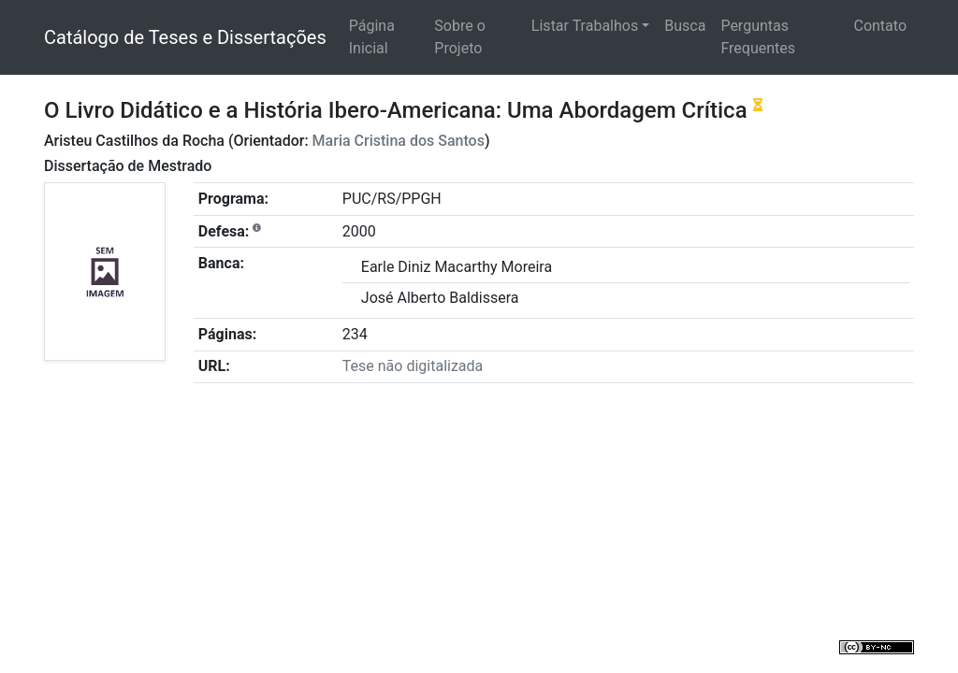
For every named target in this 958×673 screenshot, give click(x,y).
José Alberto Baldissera (440, 298)
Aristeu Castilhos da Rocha (134, 141)
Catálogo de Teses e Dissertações (185, 37)
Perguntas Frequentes (757, 37)
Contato (880, 26)
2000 (359, 231)
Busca (684, 26)
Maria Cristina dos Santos (398, 141)
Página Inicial (372, 37)
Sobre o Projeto (459, 37)
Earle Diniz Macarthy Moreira (456, 267)
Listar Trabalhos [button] (584, 26)
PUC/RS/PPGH (392, 199)
